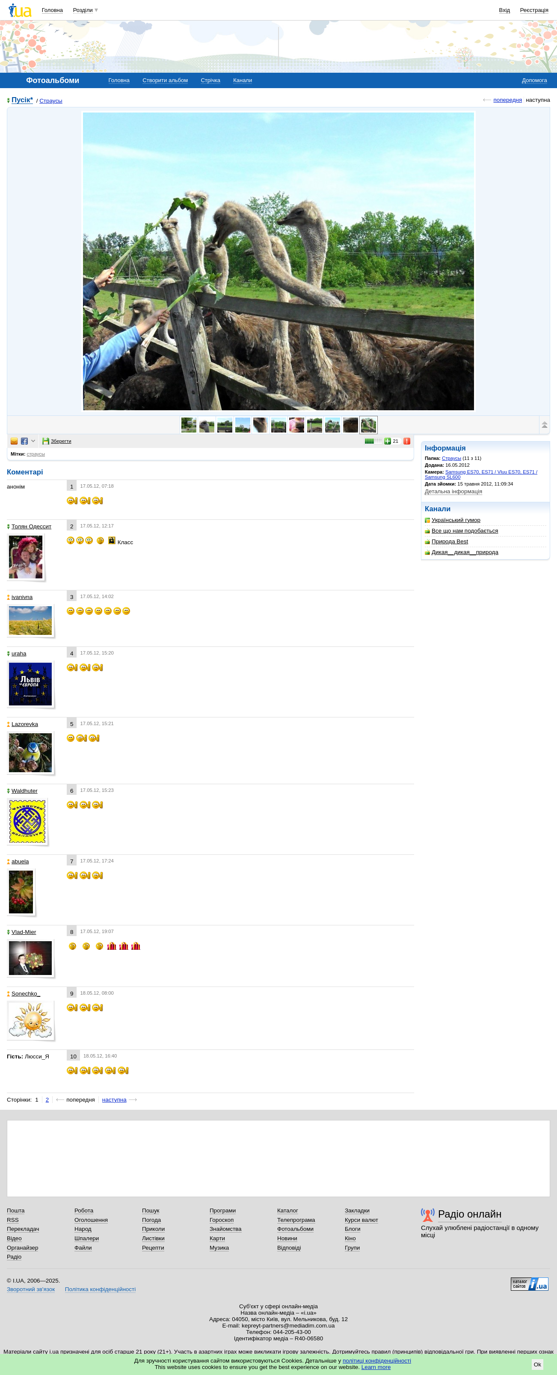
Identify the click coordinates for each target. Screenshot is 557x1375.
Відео (14, 1238)
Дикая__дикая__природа (461, 552)
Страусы (50, 101)
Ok (537, 1364)
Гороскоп (222, 1220)
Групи (352, 1248)
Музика (219, 1248)
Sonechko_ (23, 993)
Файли (83, 1248)
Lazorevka (22, 724)
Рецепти (153, 1248)
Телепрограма (296, 1220)
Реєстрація (534, 10)
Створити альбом (165, 80)
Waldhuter (22, 791)
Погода (151, 1220)
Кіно (350, 1238)
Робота (83, 1210)
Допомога (534, 80)
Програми (223, 1210)
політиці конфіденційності (377, 1360)
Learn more (376, 1367)
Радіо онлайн (470, 1214)
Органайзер (22, 1248)
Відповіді (289, 1248)
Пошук (151, 1210)
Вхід (504, 10)
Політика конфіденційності (100, 1289)
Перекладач (23, 1229)
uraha (16, 653)
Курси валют (361, 1220)
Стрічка (210, 80)
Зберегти (56, 441)
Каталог (287, 1210)
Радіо (14, 1257)
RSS (13, 1220)
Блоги (353, 1229)
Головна (52, 10)
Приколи (153, 1229)
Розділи (83, 10)
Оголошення (91, 1220)
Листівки (153, 1238)
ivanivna (20, 597)
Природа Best (446, 541)
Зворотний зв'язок (31, 1289)
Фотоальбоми (295, 1229)
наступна (114, 1099)
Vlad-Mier (21, 932)
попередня (507, 100)
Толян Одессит (29, 526)
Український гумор (452, 520)
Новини (287, 1238)
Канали (242, 80)
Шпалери (86, 1238)
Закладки (357, 1210)
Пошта (15, 1210)
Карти (217, 1238)
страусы (36, 453)
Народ (83, 1229)
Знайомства (226, 1229)
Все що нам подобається (461, 530)
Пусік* (22, 100)
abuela (18, 861)
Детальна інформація (453, 491)
